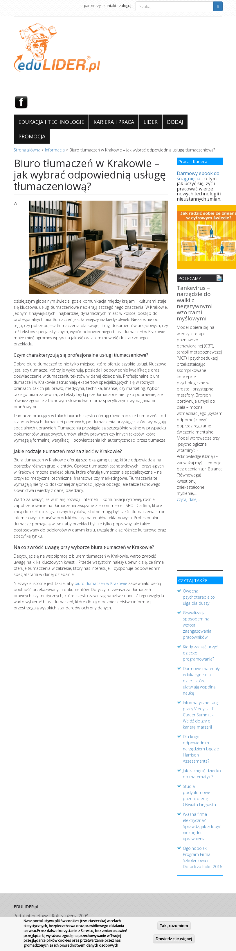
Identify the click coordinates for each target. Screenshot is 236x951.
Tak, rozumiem (174, 926)
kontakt (110, 5)
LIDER (150, 121)
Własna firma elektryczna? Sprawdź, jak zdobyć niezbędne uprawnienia (202, 825)
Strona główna (27, 150)
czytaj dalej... (188, 498)
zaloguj (125, 5)
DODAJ (175, 121)
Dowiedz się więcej (174, 939)
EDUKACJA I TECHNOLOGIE (51, 121)
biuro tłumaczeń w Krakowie (101, 583)
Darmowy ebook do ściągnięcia (198, 176)
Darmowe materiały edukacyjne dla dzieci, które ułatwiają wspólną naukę (201, 680)
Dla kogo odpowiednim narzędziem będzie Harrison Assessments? (201, 748)
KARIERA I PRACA (113, 121)
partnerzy (92, 5)
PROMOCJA (31, 136)
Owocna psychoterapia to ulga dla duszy (199, 596)
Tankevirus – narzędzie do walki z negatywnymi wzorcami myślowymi (194, 303)
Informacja (55, 150)
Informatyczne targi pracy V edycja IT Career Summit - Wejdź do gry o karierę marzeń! (201, 714)
